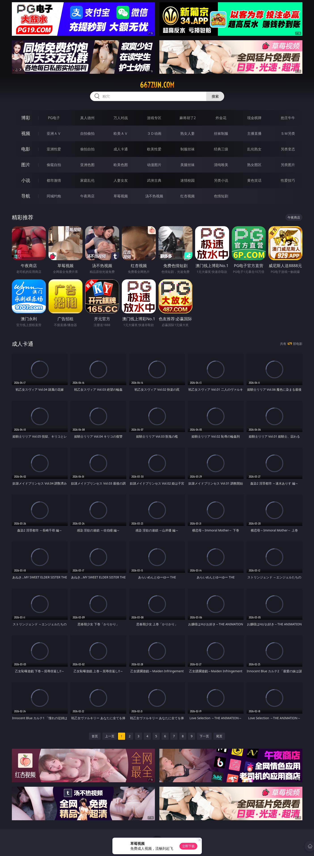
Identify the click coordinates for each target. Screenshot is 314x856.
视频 (25, 133)
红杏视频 (187, 196)
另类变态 (288, 149)
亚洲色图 (87, 164)
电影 (25, 149)
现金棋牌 (254, 117)
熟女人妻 (187, 133)
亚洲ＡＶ (54, 133)
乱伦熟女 (254, 149)
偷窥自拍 (54, 164)
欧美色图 (121, 164)
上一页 (109, 736)
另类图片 (288, 164)
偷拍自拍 (87, 149)
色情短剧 (221, 196)
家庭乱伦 (87, 180)
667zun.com (157, 84)
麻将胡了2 (187, 117)
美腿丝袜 (187, 164)
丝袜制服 (221, 133)
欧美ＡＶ (121, 133)
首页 (95, 736)
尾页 (219, 736)
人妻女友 (121, 180)
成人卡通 (121, 149)
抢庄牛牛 (288, 117)
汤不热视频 (154, 196)
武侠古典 (154, 180)
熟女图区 (254, 164)
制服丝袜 (187, 149)
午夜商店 (87, 196)
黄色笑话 (254, 180)
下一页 (204, 736)
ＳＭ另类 (288, 133)
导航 (25, 196)
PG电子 (54, 117)
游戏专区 (154, 117)
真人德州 (87, 117)
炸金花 (221, 117)
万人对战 (121, 117)
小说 (25, 180)
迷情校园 (187, 180)
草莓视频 (121, 196)
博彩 (25, 118)
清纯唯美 (221, 164)
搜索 (215, 96)
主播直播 (254, 133)
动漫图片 (154, 164)
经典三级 (221, 149)
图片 (25, 165)
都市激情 (54, 180)
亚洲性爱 (54, 149)
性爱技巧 (288, 180)
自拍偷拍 (87, 133)
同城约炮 (54, 196)
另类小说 (221, 180)
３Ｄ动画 (154, 133)
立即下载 (188, 846)
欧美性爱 (154, 149)
